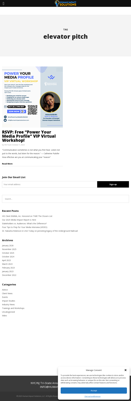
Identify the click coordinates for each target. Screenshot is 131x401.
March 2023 (7, 264)
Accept (94, 390)
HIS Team (8, 145)
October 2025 (8, 253)
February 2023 (8, 267)
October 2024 (8, 256)
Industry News (8, 304)
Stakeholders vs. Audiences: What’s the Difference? (24, 223)
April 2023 (6, 260)
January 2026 (7, 245)
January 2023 (7, 271)
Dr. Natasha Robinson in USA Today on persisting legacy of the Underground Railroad (40, 231)
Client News (7, 293)
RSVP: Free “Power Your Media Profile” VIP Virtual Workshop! (29, 136)
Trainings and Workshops (13, 308)
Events (5, 297)
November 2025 (9, 249)
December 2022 (9, 275)
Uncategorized (8, 312)
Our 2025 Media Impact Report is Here (19, 219)
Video (4, 315)
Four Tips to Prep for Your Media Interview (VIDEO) (24, 227)
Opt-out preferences (92, 396)
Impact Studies (8, 300)
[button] (125, 370)
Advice (5, 289)
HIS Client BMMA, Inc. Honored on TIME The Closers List (27, 216)
